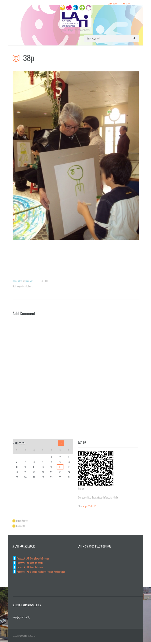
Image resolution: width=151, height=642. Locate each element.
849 (46, 279)
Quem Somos (113, 2)
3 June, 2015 (17, 279)
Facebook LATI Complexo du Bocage (31, 557)
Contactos (126, 2)
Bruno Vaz (28, 279)
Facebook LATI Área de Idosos (28, 566)
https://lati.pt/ (89, 505)
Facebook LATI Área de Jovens (28, 561)
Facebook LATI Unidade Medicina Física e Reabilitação (39, 570)
